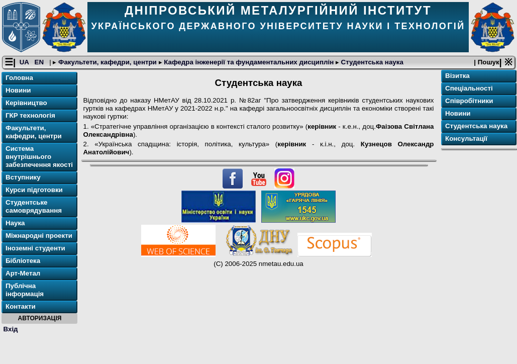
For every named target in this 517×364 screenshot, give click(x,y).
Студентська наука (371, 62)
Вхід (11, 329)
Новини (18, 90)
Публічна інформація (25, 290)
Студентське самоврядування (34, 206)
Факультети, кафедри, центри (107, 62)
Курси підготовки (34, 190)
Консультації (466, 138)
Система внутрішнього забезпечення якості (39, 156)
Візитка (457, 75)
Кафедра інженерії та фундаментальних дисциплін (249, 62)
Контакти (21, 306)
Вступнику (23, 177)
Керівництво (26, 103)
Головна (19, 77)
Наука (15, 223)
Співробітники (469, 101)
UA (25, 62)
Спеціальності (469, 88)
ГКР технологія (30, 115)
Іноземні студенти (35, 248)
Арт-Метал (23, 273)
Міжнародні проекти (39, 235)
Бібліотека (23, 260)
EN (40, 62)
